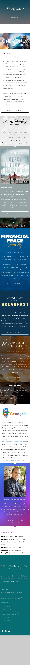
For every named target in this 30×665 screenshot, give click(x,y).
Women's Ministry (6, 647)
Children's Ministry (7, 636)
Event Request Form (7, 652)
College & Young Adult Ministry (10, 644)
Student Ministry (6, 638)
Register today (15, 224)
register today (15, 305)
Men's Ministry (5, 649)
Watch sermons (15, 115)
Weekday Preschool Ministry (9, 641)
